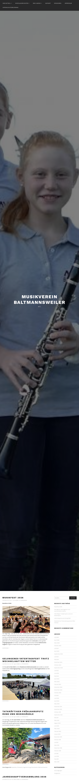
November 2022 (58, 685)
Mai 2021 (56, 713)
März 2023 (57, 677)
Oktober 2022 (57, 688)
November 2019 (58, 732)
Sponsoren (57, 3)
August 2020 (57, 718)
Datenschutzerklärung (10, 7)
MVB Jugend (37, 3)
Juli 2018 (56, 749)
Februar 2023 (57, 680)
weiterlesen (6, 643)
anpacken (14, 763)
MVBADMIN (24, 596)
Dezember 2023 (58, 657)
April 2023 (56, 674)
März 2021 (56, 716)
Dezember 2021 (58, 702)
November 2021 (58, 705)
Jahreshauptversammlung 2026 (24, 772)
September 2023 (58, 663)
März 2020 (57, 724)
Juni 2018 (56, 752)
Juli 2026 (56, 633)
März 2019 (56, 740)
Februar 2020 (57, 727)
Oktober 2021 (57, 707)
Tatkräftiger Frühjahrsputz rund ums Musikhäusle (23, 708)
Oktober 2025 (57, 641)
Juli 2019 (56, 738)
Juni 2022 (56, 693)
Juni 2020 (56, 721)
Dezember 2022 (58, 682)
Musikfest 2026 (12, 593)
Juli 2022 (56, 691)
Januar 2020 (57, 729)
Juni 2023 (56, 669)
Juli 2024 (56, 652)
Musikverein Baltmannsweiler (39, 763)
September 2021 (58, 710)
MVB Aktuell (7, 3)
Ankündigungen (58, 766)
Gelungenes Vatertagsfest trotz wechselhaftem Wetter (25, 655)
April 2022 (56, 696)
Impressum (68, 3)
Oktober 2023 (57, 660)
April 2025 (56, 646)
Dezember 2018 (58, 743)
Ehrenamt (19, 763)
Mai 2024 (56, 655)
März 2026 (57, 638)
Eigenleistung (27, 763)
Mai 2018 (56, 754)
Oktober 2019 (57, 735)
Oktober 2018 (57, 746)
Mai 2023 (56, 671)
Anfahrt (48, 3)
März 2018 (56, 757)
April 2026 (56, 635)
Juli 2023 (56, 666)
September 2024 (58, 649)
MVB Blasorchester (21, 3)
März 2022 (56, 699)
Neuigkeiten (57, 769)
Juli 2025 (56, 644)
